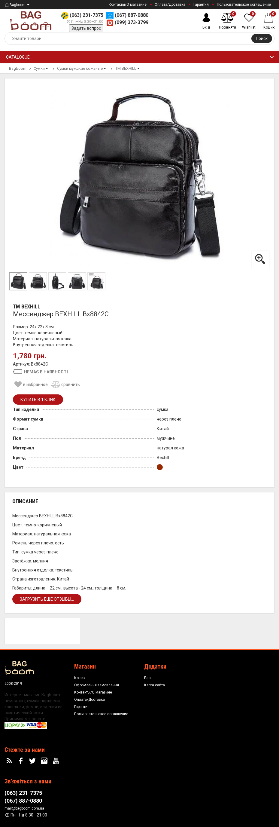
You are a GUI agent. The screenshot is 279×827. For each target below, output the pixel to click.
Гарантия (201, 4)
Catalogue (18, 57)
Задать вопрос (86, 28)
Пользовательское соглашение (244, 4)
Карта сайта (154, 685)
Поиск (262, 38)
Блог (148, 678)
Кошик (79, 678)
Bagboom (15, 5)
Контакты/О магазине (128, 4)
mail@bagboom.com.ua (24, 808)
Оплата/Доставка (170, 4)
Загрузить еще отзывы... (47, 599)
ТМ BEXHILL (26, 306)
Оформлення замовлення (96, 685)
